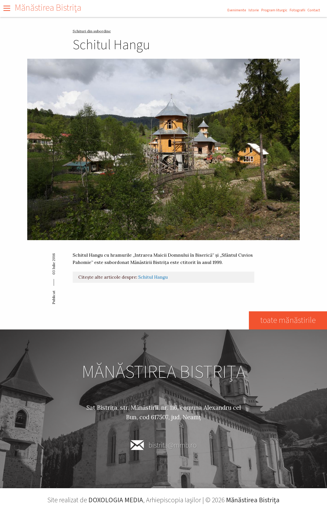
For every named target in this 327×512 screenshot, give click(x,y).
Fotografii (297, 10)
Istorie (253, 10)
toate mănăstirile (288, 320)
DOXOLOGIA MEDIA (115, 500)
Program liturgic (274, 10)
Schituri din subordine (92, 31)
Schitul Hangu (153, 277)
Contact (313, 10)
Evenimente (236, 10)
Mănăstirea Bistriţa (48, 7)
